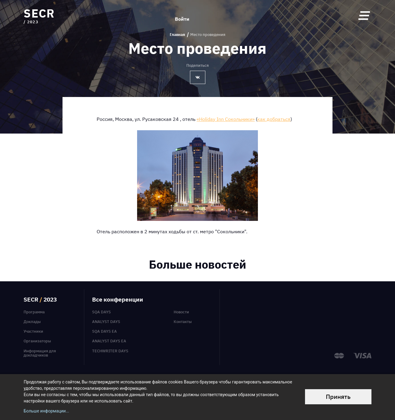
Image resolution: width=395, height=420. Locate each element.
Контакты (183, 321)
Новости (181, 311)
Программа (34, 311)
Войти (182, 15)
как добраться (274, 119)
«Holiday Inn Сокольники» (226, 119)
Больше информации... (46, 411)
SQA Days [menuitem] (101, 311)
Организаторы (37, 340)
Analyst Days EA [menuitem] (109, 340)
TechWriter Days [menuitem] (110, 350)
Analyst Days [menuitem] (106, 321)
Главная (177, 34)
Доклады (32, 321)
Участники (33, 331)
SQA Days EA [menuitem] (104, 331)
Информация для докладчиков (40, 352)
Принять (338, 397)
